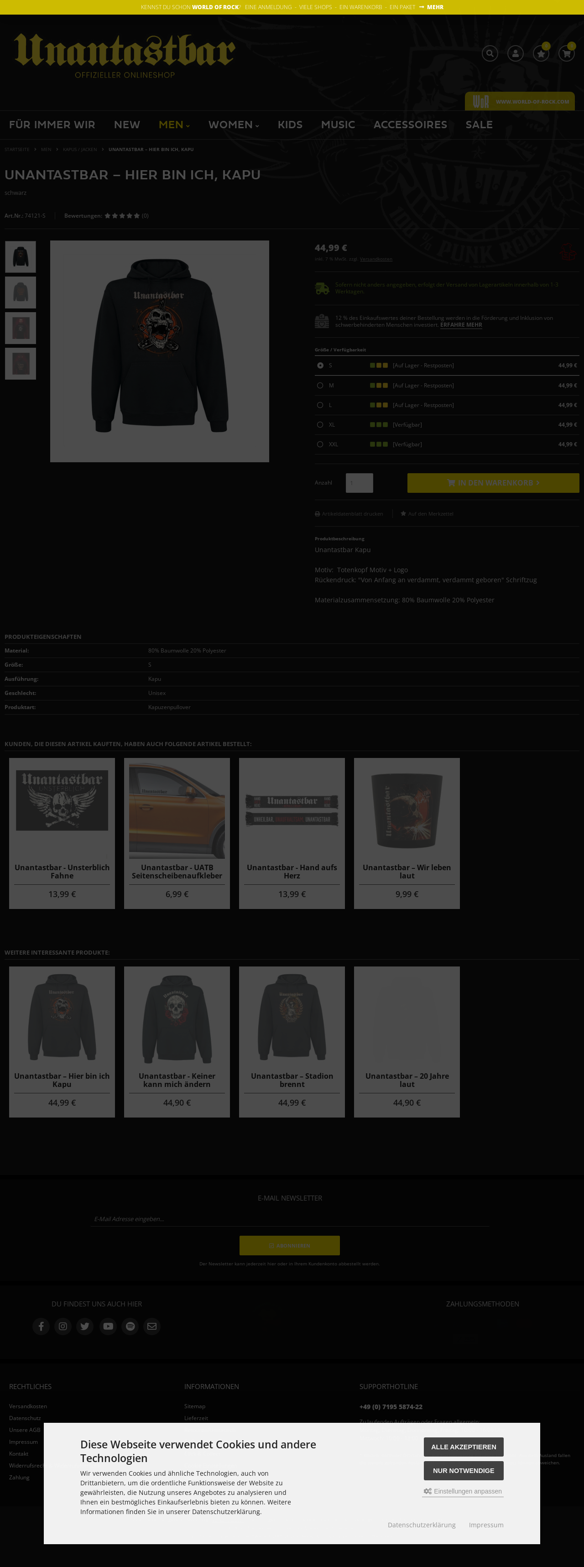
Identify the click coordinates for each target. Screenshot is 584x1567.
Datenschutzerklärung (422, 1524)
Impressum (486, 1524)
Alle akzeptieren (463, 1447)
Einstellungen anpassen (463, 1491)
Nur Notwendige (463, 1470)
